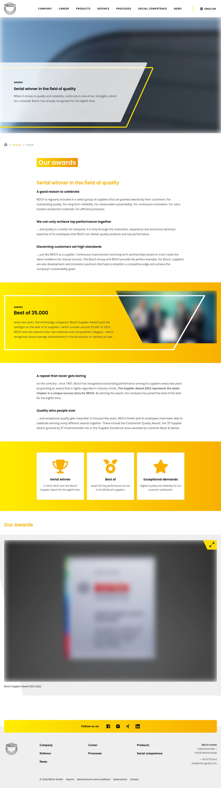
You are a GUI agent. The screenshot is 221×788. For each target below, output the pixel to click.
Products (83, 8)
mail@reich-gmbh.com (204, 763)
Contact (134, 779)
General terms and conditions (93, 779)
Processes (123, 8)
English (210, 8)
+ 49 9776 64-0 (208, 759)
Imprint (70, 779)
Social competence (152, 8)
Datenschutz (120, 779)
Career (64, 8)
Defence (103, 8)
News (178, 8)
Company (45, 8)
